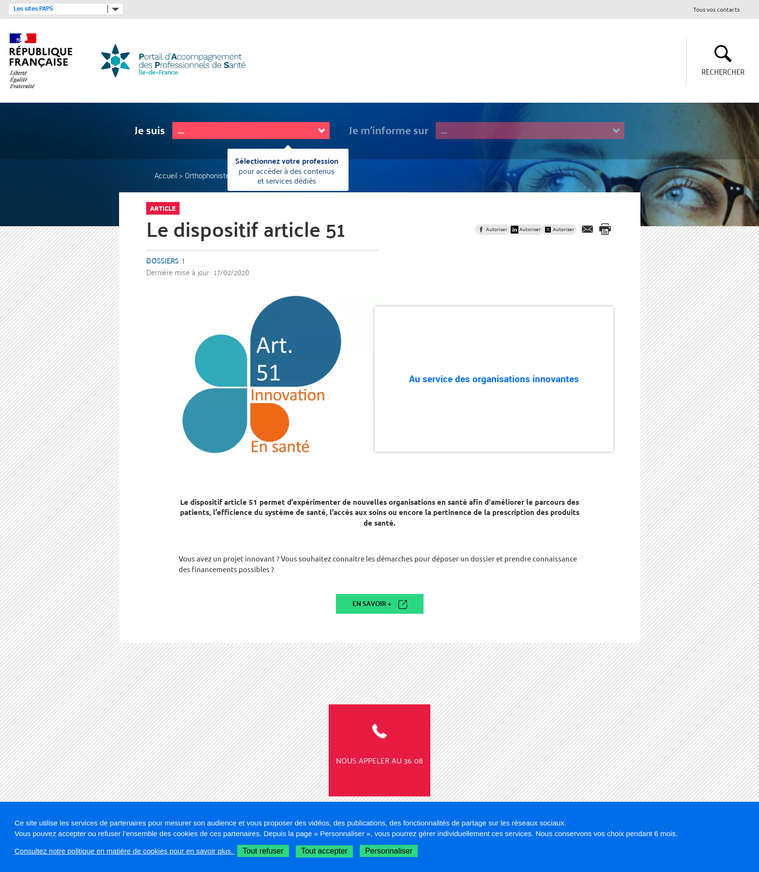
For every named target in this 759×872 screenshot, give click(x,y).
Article (163, 208)
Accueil (165, 175)
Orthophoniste (207, 175)
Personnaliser (388, 851)
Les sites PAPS (33, 8)
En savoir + (371, 603)
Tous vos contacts (716, 10)
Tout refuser (263, 851)
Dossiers (162, 260)
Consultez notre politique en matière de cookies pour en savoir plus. (125, 851)
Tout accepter (324, 851)
